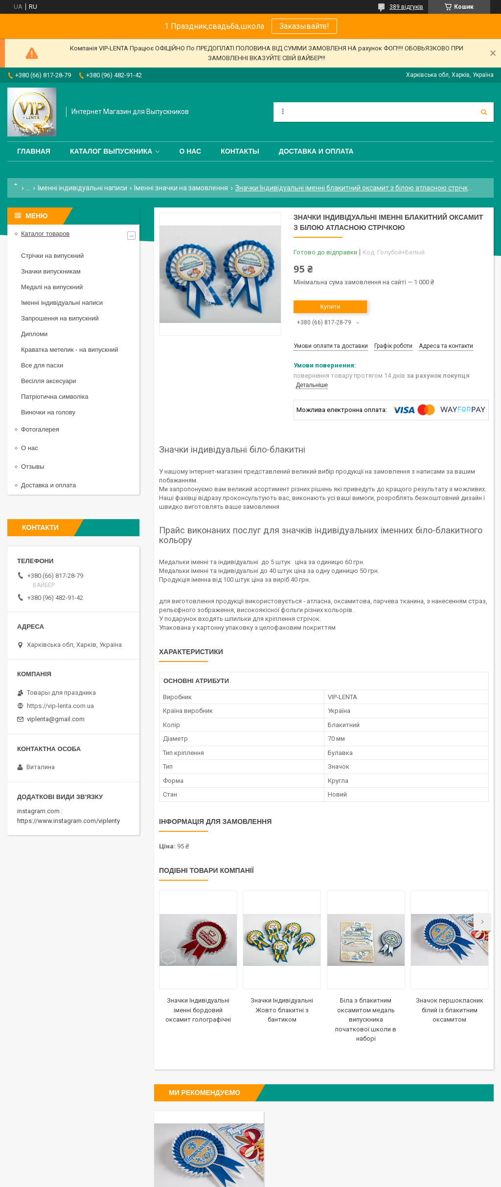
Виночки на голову (48, 412)
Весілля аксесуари (48, 381)
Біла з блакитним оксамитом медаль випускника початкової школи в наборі (365, 1019)
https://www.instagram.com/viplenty (68, 820)
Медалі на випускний (52, 287)
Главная (33, 151)
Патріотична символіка (54, 396)
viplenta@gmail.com (56, 719)
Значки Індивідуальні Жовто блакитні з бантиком (281, 1010)
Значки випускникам (51, 271)
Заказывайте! (304, 26)
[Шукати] (484, 112)
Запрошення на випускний (60, 318)
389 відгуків (406, 6)
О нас (190, 151)
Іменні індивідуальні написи (82, 188)
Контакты (240, 151)
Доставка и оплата (316, 151)
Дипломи (34, 334)
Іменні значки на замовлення (181, 188)
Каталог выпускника (111, 151)
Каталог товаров (45, 233)
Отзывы (33, 466)
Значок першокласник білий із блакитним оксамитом (449, 1010)
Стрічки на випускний (52, 255)
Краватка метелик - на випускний (69, 349)
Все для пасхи (42, 365)
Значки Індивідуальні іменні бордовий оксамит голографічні (198, 1010)
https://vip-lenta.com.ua (60, 705)
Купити (330, 306)
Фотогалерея (40, 429)
